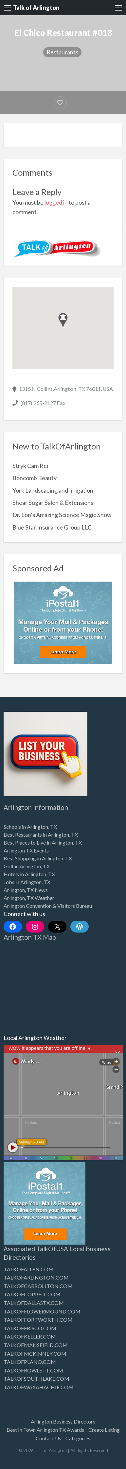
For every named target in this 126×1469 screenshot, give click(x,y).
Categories (77, 1438)
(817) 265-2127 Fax (42, 403)
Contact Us (48, 1438)
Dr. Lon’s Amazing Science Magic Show (62, 514)
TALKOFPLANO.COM (30, 1362)
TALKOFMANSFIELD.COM (36, 1345)
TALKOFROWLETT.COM (33, 1370)
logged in (56, 202)
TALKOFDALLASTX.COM (34, 1303)
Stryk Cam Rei (30, 465)
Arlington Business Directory (63, 1421)
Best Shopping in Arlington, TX (38, 858)
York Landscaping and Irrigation (52, 490)
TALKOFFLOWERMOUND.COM (42, 1311)
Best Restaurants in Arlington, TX (41, 834)
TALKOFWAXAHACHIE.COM (39, 1387)
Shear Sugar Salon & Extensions (52, 502)
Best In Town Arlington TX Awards (45, 1429)
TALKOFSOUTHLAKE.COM (36, 1378)
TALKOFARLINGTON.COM (36, 1277)
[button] (63, 320)
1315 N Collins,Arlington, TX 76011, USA (66, 389)
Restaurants (62, 52)
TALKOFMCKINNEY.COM (35, 1353)
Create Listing (104, 1429)
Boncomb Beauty (34, 477)
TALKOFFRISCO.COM (30, 1328)
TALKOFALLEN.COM (29, 1269)
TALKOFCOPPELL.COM (32, 1294)
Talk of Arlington (36, 7)
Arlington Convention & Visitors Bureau (48, 906)
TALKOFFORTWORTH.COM (38, 1319)
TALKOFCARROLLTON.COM (38, 1286)
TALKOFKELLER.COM (30, 1336)
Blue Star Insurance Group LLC (52, 527)
